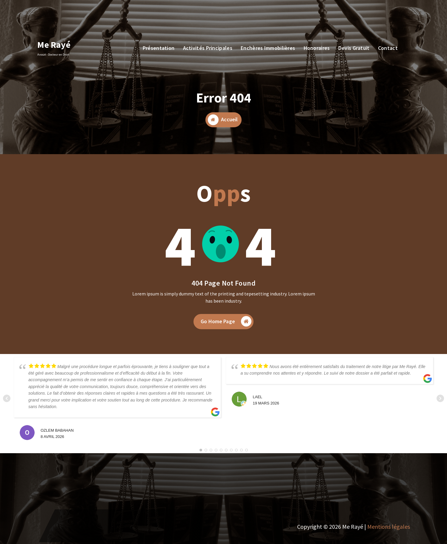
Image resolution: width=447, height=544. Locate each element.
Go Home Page (226, 324)
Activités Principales (207, 48)
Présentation (159, 48)
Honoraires (317, 48)
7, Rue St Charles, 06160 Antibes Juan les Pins (162, 19)
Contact (388, 48)
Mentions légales (388, 526)
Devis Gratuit (383, 15)
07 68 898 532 (82, 19)
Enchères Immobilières (268, 48)
